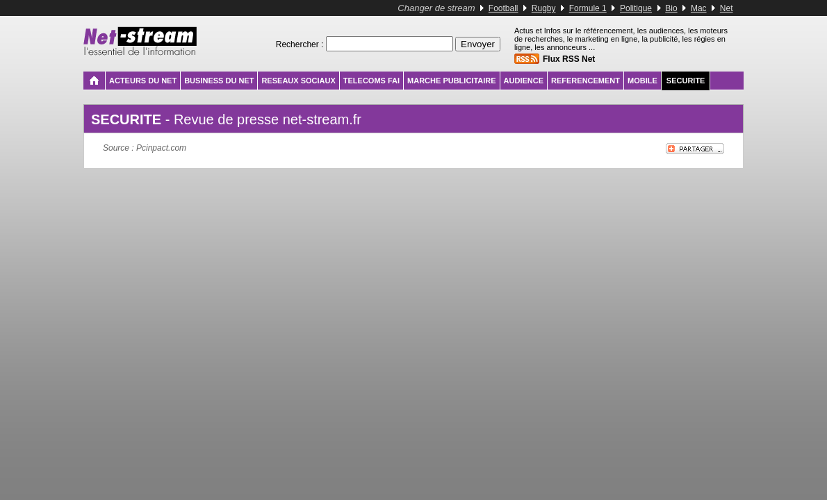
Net (726, 8)
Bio (671, 8)
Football (503, 8)
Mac (699, 8)
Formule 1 (588, 8)
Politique (636, 8)
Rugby (544, 8)
